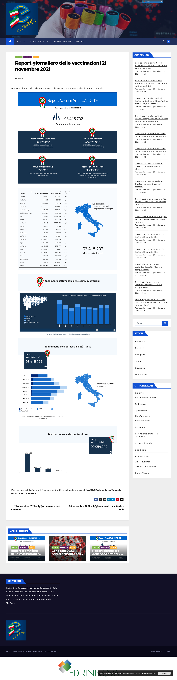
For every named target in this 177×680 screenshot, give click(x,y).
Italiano (147, 2)
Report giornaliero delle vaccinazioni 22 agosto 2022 (107, 554)
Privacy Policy (156, 651)
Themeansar (51, 651)
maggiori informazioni (148, 673)
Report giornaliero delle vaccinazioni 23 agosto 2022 (26, 554)
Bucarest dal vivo (143, 420)
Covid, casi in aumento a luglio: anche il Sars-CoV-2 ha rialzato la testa (151, 202)
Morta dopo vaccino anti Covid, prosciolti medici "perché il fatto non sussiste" (151, 302)
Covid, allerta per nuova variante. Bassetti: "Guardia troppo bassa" (148, 267)
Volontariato (62, 41)
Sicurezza (140, 368)
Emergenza (28, 57)
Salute (36, 57)
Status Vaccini (142, 473)
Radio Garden (142, 456)
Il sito (21, 41)
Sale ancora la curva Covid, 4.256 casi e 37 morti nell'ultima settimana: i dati (151, 66)
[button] (164, 41)
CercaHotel (140, 427)
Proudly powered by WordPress (19, 651)
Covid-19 (19, 57)
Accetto (164, 673)
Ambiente (140, 341)
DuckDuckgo (141, 450)
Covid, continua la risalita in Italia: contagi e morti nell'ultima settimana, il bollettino (151, 101)
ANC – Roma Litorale (145, 397)
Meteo (80, 41)
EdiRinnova (140, 404)
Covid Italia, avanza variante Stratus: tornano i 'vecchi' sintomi (149, 166)
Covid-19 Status (39, 41)
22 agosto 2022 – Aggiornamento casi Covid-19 (66, 554)
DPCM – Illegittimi (144, 443)
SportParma (141, 410)
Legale (10, 603)
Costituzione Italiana (145, 466)
